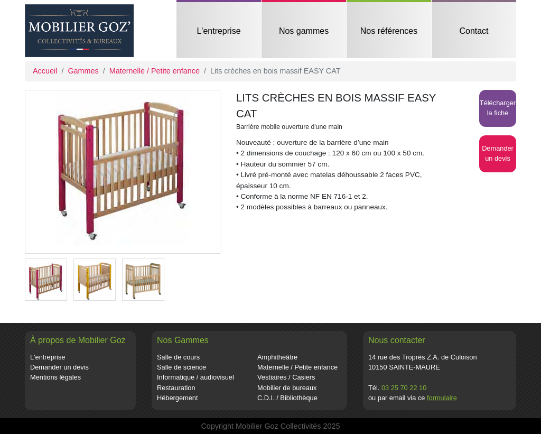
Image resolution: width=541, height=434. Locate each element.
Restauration (176, 388)
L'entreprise (218, 30)
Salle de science (181, 367)
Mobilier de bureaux (286, 388)
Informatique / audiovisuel (195, 377)
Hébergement (177, 398)
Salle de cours (178, 357)
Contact (473, 30)
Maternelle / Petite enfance (154, 71)
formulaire (442, 398)
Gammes (83, 71)
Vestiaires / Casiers (286, 377)
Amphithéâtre (277, 357)
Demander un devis (59, 367)
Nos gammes (304, 30)
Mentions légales (55, 377)
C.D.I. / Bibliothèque (287, 398)
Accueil (45, 71)
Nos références (389, 30)
